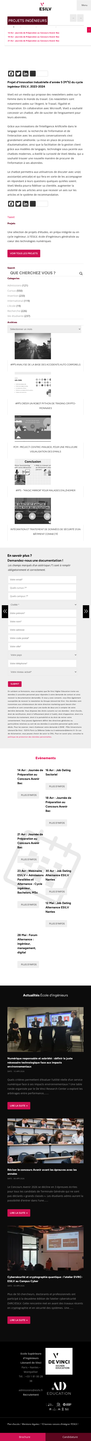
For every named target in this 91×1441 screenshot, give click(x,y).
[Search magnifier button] (81, 273)
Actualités (45, 995)
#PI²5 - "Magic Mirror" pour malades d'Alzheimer (45, 490)
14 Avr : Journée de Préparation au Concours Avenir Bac (30, 776)
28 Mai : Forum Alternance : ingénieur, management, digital (27, 943)
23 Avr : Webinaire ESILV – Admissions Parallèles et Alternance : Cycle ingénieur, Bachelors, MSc (30, 881)
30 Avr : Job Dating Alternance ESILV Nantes (58, 875)
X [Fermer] (89, 29)
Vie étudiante (15, 316)
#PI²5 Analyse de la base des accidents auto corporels (45, 364)
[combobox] (42, 588)
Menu (84, 5)
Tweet (11, 217)
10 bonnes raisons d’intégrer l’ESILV (59, 1424)
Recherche (13, 311)
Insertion (12, 295)
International (15, 300)
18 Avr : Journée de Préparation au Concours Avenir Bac (58, 804)
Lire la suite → (19, 1105)
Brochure (24, 1437)
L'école (11, 306)
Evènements (46, 758)
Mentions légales (30, 1424)
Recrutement (31, 1394)
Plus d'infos (29, 795)
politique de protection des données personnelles (29, 737)
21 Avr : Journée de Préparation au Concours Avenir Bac (30, 841)
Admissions (14, 285)
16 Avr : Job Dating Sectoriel (58, 772)
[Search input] (44, 273)
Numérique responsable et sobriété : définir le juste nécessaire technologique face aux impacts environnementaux (40, 1062)
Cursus (11, 290)
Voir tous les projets (24, 253)
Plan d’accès (13, 1424)
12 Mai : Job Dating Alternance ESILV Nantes (58, 907)
